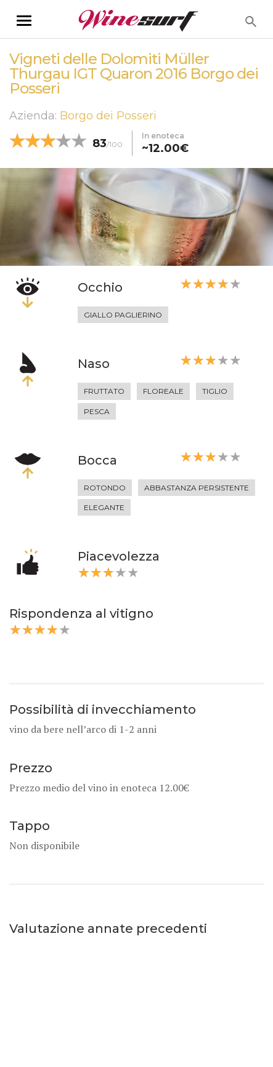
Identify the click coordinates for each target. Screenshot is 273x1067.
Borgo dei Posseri (108, 115)
